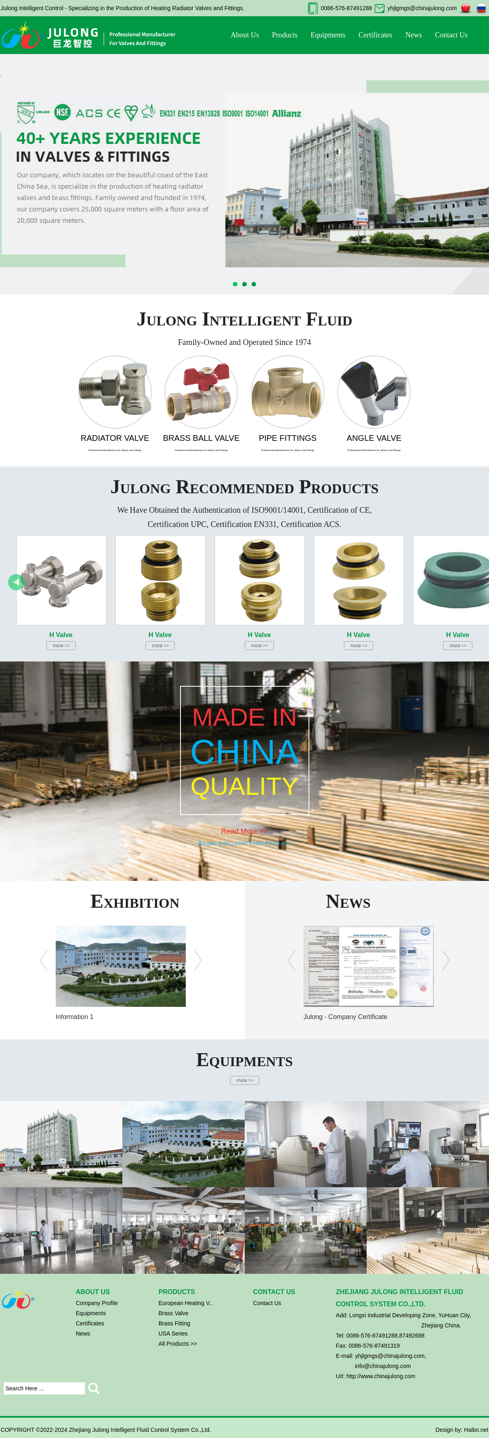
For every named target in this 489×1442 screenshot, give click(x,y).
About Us (245, 35)
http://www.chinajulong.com (380, 1376)
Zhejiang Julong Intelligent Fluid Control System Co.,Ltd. (140, 1430)
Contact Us (451, 35)
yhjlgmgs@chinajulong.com (422, 8)
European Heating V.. (186, 1303)
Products (285, 35)
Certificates (375, 35)
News (413, 35)
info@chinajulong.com (383, 1366)
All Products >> (178, 1343)
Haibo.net (476, 1430)
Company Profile (97, 1303)
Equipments (328, 35)
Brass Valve (174, 1313)
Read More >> (244, 831)
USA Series (173, 1333)
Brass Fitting (174, 1323)
